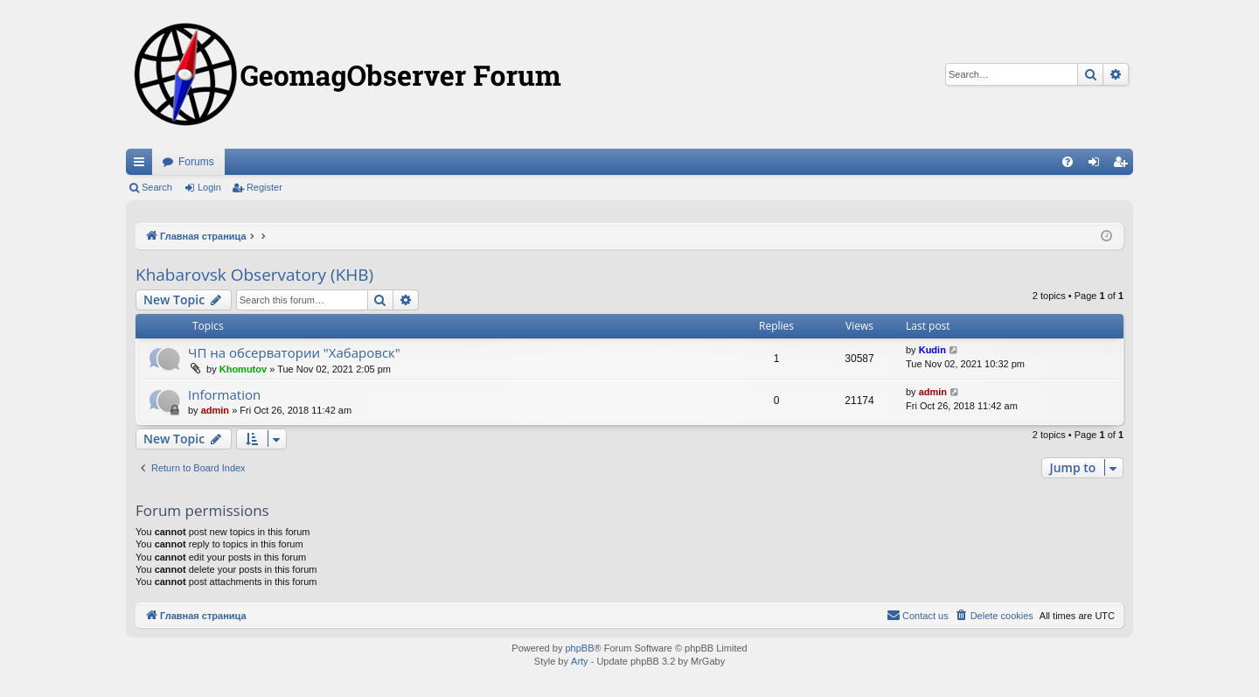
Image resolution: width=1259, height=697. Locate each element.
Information (224, 394)
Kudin (932, 350)
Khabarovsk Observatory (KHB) (254, 274)
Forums (196, 162)
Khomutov (243, 369)
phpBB (579, 648)
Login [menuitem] (1098, 165)
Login (209, 187)
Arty (579, 661)
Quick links (142, 165)
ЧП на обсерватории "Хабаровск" (294, 352)
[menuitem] (1067, 162)
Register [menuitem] (1124, 165)
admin (215, 410)
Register (264, 187)
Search (157, 187)
